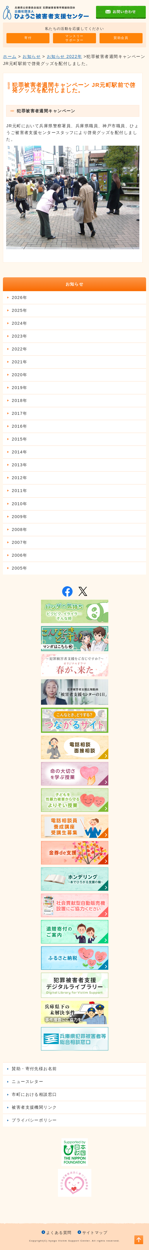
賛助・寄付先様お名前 (34, 1068)
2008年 (19, 529)
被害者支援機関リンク (34, 1107)
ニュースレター (27, 1081)
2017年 (19, 413)
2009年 (19, 516)
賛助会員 (121, 38)
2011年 (19, 490)
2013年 (19, 464)
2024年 (19, 323)
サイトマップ (95, 1232)
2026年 (19, 297)
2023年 (19, 336)
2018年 (19, 400)
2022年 (19, 349)
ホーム (9, 56)
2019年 (19, 387)
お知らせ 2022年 (64, 56)
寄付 (28, 38)
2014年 (19, 452)
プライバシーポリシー (34, 1120)
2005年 (19, 568)
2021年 (19, 362)
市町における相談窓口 (34, 1094)
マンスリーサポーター (74, 38)
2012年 (19, 477)
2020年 (19, 374)
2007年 (19, 542)
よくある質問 (59, 1232)
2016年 (19, 426)
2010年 (19, 503)
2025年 (19, 310)
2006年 (19, 555)
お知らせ (32, 56)
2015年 (19, 439)
